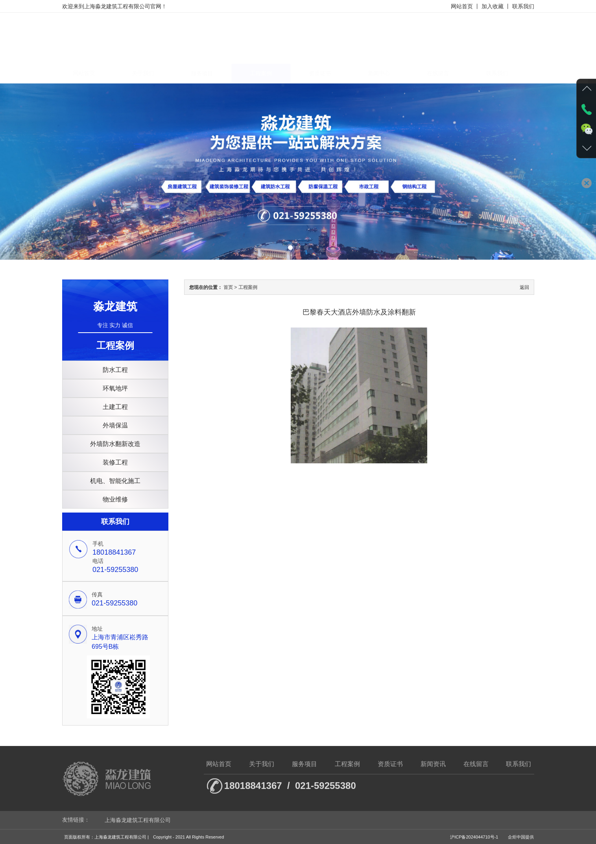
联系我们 (523, 6)
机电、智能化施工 (115, 481)
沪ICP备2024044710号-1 (474, 841)
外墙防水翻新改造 (115, 444)
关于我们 (150, 73)
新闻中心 (386, 73)
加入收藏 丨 (496, 6)
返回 (524, 287)
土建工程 (115, 406)
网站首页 (91, 73)
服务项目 (209, 73)
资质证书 (327, 73)
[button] (290, 247)
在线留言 (445, 73)
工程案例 (268, 73)
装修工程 (115, 462)
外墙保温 (115, 425)
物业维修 (115, 499)
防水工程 (115, 369)
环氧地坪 (115, 388)
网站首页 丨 (465, 6)
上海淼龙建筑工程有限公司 (138, 824)
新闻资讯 (433, 768)
